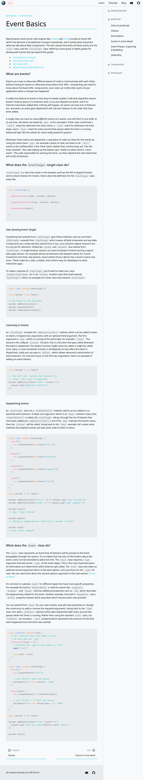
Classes (115, 30)
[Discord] (131, 2)
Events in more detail (122, 41)
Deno (66, 38)
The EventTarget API (23, 60)
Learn (101, 2)
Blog (123, 2)
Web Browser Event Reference (28, 67)
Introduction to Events (24, 57)
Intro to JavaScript (120, 25)
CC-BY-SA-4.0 (33, 772)
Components (115, 64)
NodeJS (54, 38)
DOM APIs (116, 55)
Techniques (114, 73)
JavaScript (114, 19)
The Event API (20, 63)
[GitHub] (138, 2)
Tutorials (112, 2)
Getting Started (116, 10)
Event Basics (117, 35)
